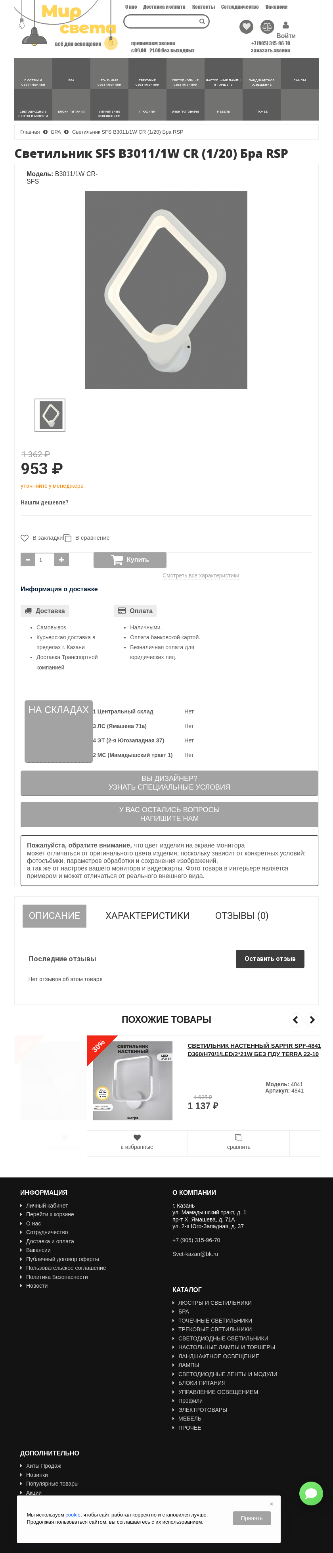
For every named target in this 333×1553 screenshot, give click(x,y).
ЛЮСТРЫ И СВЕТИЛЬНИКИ (212, 1303)
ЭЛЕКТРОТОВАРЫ (200, 1410)
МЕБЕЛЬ (186, 1418)
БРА (180, 1311)
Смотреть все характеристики (201, 575)
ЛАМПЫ (185, 1365)
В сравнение (90, 538)
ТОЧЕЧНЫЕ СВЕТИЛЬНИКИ (212, 1320)
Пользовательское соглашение (63, 1268)
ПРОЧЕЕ (186, 1428)
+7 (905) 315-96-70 (270, 43)
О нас (131, 7)
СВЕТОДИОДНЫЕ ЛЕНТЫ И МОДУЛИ (225, 1374)
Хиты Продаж (40, 1453)
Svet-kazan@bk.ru (195, 1254)
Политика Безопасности (54, 1277)
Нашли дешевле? (45, 502)
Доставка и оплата (164, 7)
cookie (72, 1515)
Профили (187, 1401)
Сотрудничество (240, 7)
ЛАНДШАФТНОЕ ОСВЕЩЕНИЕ (215, 1356)
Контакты (203, 7)
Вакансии (276, 7)
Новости (34, 1286)
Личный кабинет (44, 1205)
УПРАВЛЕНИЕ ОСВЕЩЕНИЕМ (215, 1392)
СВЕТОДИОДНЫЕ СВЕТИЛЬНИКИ (220, 1338)
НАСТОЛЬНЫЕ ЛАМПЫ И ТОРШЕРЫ (223, 1347)
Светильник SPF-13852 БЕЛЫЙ (163, 1045)
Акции (31, 1480)
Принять (252, 1518)
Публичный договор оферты (59, 1259)
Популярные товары (49, 1471)
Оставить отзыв (270, 958)
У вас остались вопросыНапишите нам (169, 814)
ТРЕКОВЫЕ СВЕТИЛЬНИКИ (212, 1329)
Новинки (34, 1462)
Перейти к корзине (47, 1214)
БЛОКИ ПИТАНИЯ (199, 1383)
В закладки (40, 538)
